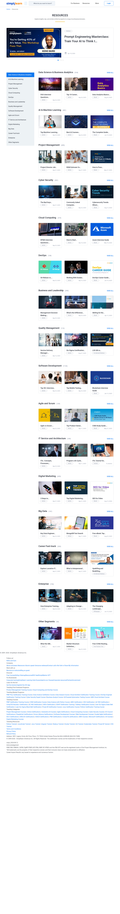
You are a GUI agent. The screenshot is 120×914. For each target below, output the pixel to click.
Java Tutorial (35, 883)
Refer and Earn (11, 819)
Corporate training (12, 839)
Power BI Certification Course (52, 866)
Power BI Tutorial (103, 883)
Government (76, 839)
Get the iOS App (25, 844)
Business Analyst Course (54, 856)
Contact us (51, 824)
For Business (75, 3)
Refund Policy (11, 893)
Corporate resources (60, 839)
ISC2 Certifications (12, 875)
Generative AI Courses (49, 871)
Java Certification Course (71, 866)
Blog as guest (25, 829)
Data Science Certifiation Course (44, 854)
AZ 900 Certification (102, 861)
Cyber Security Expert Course (35, 856)
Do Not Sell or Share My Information (67, 824)
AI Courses (109, 875)
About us (9, 824)
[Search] (54, 3)
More (97, 3)
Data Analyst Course (62, 854)
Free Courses (10, 834)
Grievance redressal (41, 824)
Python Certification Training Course (92, 866)
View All (110, 73)
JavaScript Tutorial (24, 883)
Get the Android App (13, 844)
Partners (69, 839)
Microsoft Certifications (96, 875)
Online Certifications (33, 871)
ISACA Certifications (42, 875)
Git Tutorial (79, 883)
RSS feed (35, 834)
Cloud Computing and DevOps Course (45, 849)
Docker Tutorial (70, 883)
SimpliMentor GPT (44, 834)
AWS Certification (76, 861)
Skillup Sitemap (20, 834)
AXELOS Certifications (27, 875)
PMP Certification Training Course (17, 861)
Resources (86, 3)
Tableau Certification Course (84, 863)
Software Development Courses (64, 873)
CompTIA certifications (70, 875)
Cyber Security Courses (96, 871)
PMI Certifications (56, 875)
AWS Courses (83, 875)
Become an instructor (13, 829)
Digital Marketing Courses (15, 878)
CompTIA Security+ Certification (17, 863)
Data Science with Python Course (59, 861)
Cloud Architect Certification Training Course (85, 854)
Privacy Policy (11, 890)
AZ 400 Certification (35, 863)
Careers (14, 824)
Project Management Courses (16, 871)
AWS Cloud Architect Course (100, 856)
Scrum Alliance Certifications (43, 873)
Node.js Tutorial (58, 883)
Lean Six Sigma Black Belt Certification (28, 866)
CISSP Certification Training (65, 863)
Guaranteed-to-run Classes (45, 839)
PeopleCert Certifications (24, 873)
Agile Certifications (63, 871)
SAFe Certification (49, 863)
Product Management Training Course (19, 849)
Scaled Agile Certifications (103, 873)
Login (109, 3)
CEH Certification (88, 861)
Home (8, 9)
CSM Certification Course (38, 861)
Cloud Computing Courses (79, 871)
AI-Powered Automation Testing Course (77, 856)
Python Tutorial (11, 883)
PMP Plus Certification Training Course (19, 854)
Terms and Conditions (13, 888)
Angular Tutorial (46, 883)
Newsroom (21, 824)
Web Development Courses (85, 873)
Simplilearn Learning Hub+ (27, 839)
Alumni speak (29, 824)
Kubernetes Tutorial (90, 883)
